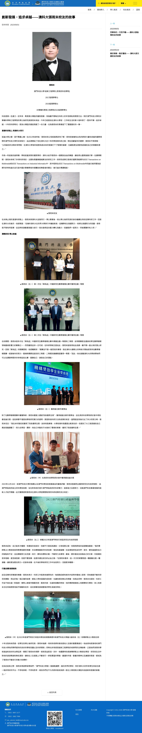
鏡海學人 (100, 10)
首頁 (89, 10)
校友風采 (126, 10)
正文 (138, 10)
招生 (77, 714)
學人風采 (113, 10)
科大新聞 (79, 710)
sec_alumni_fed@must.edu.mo (17, 720)
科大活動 (94, 710)
